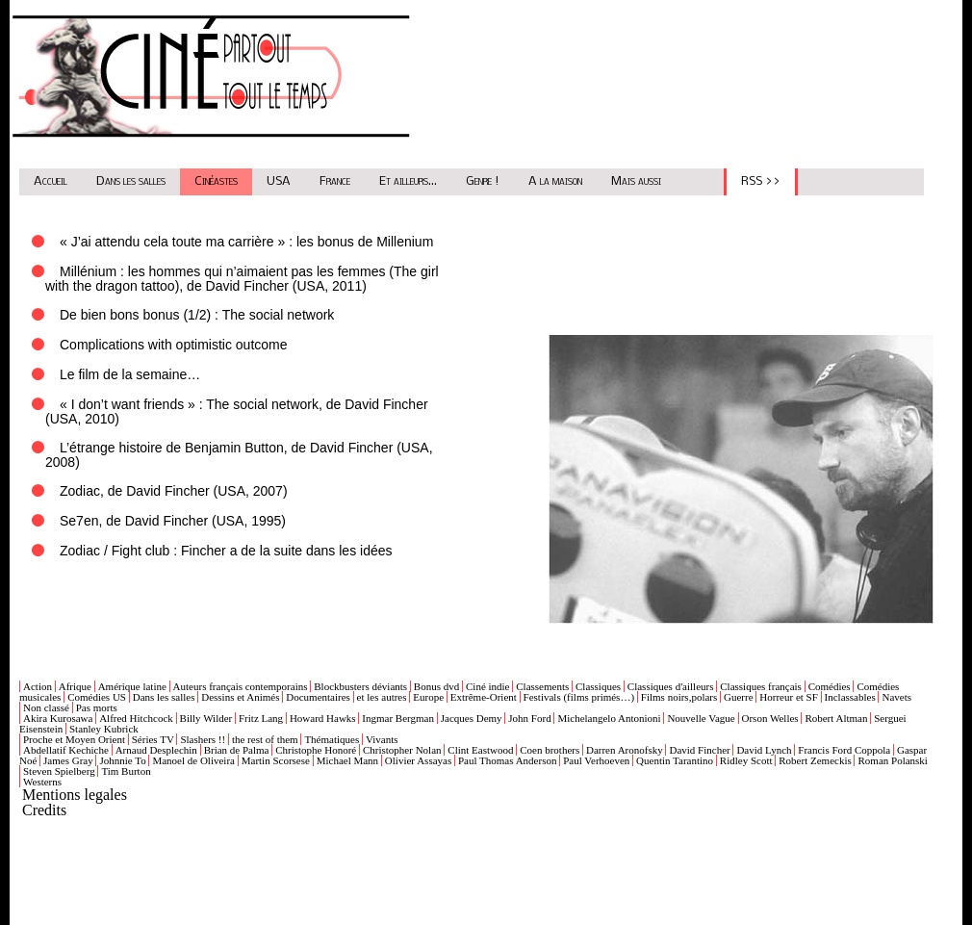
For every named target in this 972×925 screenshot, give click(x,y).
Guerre (739, 697)
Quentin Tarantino (674, 760)
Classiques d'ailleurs (670, 686)
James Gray (68, 760)
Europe (428, 697)
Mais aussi (636, 181)
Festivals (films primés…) (579, 697)
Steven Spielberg (59, 771)
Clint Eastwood (480, 750)
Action (37, 686)
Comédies (829, 686)
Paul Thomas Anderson (507, 760)
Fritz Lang (261, 718)
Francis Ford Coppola (844, 750)
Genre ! (482, 181)
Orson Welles (770, 718)
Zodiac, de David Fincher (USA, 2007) (174, 491)
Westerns (42, 781)
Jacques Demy (471, 718)
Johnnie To (122, 760)
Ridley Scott (746, 760)
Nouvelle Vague (700, 718)
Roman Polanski (892, 760)
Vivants (382, 739)
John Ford (529, 718)
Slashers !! (202, 739)
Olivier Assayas (418, 760)
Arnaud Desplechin (156, 750)
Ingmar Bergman (398, 718)
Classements (542, 686)
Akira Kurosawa (57, 718)
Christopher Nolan (402, 750)
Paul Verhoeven (596, 760)
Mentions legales (74, 794)
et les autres (382, 697)
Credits (44, 810)
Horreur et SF (788, 697)
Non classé (46, 707)
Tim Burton (125, 771)
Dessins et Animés (240, 697)
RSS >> (760, 181)
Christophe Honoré (315, 750)
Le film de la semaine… (130, 374)
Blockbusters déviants (360, 686)
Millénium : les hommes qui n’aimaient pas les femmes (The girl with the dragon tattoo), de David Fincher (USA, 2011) (242, 279)
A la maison (555, 181)
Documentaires (318, 697)
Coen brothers (549, 750)
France (335, 181)
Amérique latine (132, 686)
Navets (896, 697)
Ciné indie (488, 686)
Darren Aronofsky (624, 750)
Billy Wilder (206, 718)
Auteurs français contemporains (240, 686)
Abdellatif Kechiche (66, 750)
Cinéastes (216, 181)
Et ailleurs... (408, 181)
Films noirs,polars (679, 697)
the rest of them (265, 739)
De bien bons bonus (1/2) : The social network (197, 314)
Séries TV (153, 739)
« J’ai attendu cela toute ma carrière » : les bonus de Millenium (246, 241)
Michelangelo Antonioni (608, 718)
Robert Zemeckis (815, 760)
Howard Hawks (323, 718)
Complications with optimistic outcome (174, 344)
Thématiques (331, 739)
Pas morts (96, 707)
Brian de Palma (236, 750)
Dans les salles (131, 181)
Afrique (75, 686)
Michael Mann (347, 760)
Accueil (50, 181)
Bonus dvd (436, 686)
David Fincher (699, 750)
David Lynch (763, 750)
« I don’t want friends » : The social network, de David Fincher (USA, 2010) (236, 411)
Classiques (598, 686)
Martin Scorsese (276, 760)
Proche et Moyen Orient (74, 739)
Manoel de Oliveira (193, 760)
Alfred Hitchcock (136, 718)
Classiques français (761, 686)
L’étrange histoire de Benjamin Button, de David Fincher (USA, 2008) (239, 455)
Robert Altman (836, 718)
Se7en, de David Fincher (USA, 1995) (173, 520)
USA (279, 181)
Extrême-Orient (483, 697)
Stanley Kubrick (104, 728)
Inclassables (850, 697)
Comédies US (96, 697)
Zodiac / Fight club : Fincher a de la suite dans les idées (226, 550)
